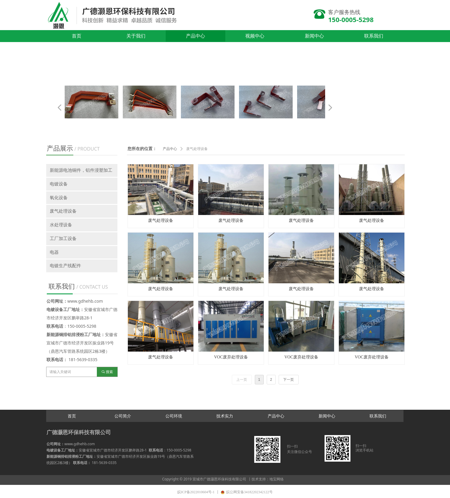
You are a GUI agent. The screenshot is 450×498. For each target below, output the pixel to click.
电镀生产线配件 (65, 265)
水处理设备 (61, 224)
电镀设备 (59, 184)
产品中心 (170, 149)
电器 (54, 252)
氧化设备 (59, 197)
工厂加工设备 (63, 238)
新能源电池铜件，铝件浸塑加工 (81, 170)
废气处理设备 (197, 149)
